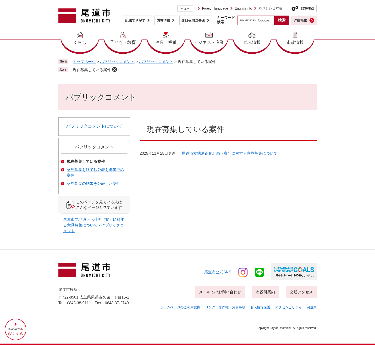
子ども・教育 (123, 42)
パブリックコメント (117, 62)
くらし (79, 42)
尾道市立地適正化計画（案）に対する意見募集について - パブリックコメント (93, 225)
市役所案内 (265, 292)
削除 (114, 69)
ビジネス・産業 (209, 42)
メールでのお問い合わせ (220, 292)
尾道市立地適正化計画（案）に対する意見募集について (229, 153)
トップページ (84, 62)
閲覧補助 (307, 8)
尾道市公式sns (217, 272)
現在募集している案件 (92, 70)
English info (243, 8)
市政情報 (295, 42)
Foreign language (215, 8)
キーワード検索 (226, 20)
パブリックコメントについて (94, 126)
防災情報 (163, 20)
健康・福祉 (166, 42)
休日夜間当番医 (193, 20)
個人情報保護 (260, 307)
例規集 (312, 307)
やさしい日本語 (270, 8)
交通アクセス (301, 292)
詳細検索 (300, 20)
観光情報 (252, 42)
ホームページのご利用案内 (180, 307)
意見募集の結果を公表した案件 (93, 183)
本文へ (185, 8)
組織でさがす (135, 20)
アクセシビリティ (288, 307)
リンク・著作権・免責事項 (225, 307)
